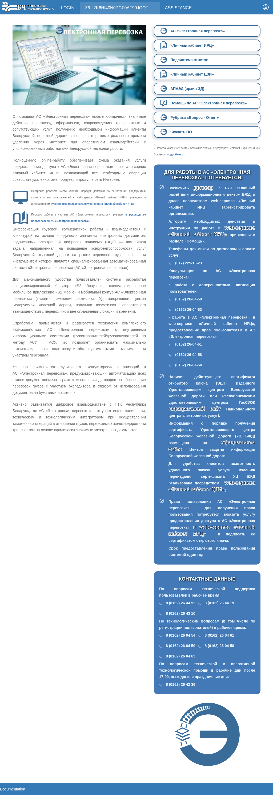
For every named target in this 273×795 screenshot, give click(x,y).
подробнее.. (175, 154)
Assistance (178, 8)
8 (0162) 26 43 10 (180, 613)
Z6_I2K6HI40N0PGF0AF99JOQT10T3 (121, 10)
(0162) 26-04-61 (188, 344)
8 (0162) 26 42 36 (180, 684)
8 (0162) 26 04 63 (180, 656)
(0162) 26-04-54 (188, 365)
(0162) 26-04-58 (188, 299)
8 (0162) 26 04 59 (180, 646)
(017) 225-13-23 (188, 263)
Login (67, 8)
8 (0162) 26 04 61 (219, 635)
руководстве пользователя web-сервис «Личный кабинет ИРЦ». (93, 203)
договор (206, 187)
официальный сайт (195, 409)
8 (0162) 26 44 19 (219, 603)
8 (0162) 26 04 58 (219, 646)
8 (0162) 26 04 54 (180, 635)
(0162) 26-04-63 (188, 309)
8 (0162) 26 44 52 (180, 603)
